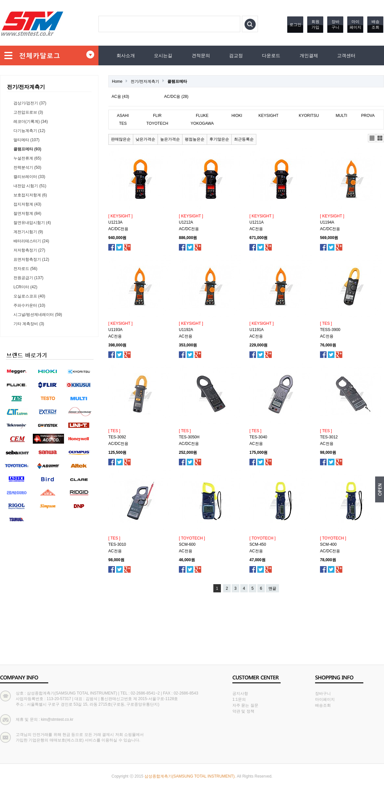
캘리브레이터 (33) (29, 176)
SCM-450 (257, 544)
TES (123, 123)
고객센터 (346, 55)
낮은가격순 (145, 139)
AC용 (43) (120, 96)
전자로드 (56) (25, 268)
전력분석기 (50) (27, 167)
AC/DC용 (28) (176, 96)
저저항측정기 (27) (29, 250)
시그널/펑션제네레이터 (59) (37, 314)
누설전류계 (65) (27, 158)
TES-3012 (329, 437)
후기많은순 (219, 139)
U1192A (186, 329)
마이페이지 (355, 24)
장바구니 (335, 24)
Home (117, 81)
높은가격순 (170, 139)
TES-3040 (258, 437)
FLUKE (202, 115)
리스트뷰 (372, 138)
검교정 (236, 55)
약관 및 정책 (243, 711)
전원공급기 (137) (28, 278)
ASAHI (123, 115)
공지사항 (240, 693)
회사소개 (126, 55)
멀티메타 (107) (26, 140)
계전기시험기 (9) (28, 232)
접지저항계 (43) (27, 204)
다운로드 (271, 55)
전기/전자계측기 (145, 81)
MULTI (341, 115)
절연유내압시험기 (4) (32, 222)
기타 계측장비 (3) (28, 323)
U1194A (327, 222)
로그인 (295, 24)
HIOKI (236, 115)
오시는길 (163, 55)
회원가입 (315, 24)
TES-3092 (117, 437)
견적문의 (201, 55)
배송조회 (375, 24)
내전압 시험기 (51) (29, 186)
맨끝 (272, 588)
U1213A (115, 222)
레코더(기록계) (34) (30, 121)
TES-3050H (189, 437)
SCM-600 (187, 544)
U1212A (186, 222)
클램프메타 (177, 81)
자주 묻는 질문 (245, 705)
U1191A (256, 329)
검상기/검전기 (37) (29, 103)
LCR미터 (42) (25, 287)
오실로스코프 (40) (29, 296)
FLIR (157, 115)
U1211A (256, 222)
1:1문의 (239, 699)
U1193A (115, 329)
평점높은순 (194, 139)
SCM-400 (328, 544)
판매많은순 (121, 139)
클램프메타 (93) (27, 149)
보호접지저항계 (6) (30, 195)
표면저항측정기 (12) (31, 259)
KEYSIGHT (269, 115)
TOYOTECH (157, 123)
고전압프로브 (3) (28, 112)
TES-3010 (117, 544)
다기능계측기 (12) (29, 130)
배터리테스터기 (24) (31, 241)
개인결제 (309, 55)
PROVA (367, 115)
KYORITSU (309, 115)
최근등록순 (244, 139)
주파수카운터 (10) (29, 305)
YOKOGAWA (202, 123)
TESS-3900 (330, 329)
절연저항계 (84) (27, 213)
